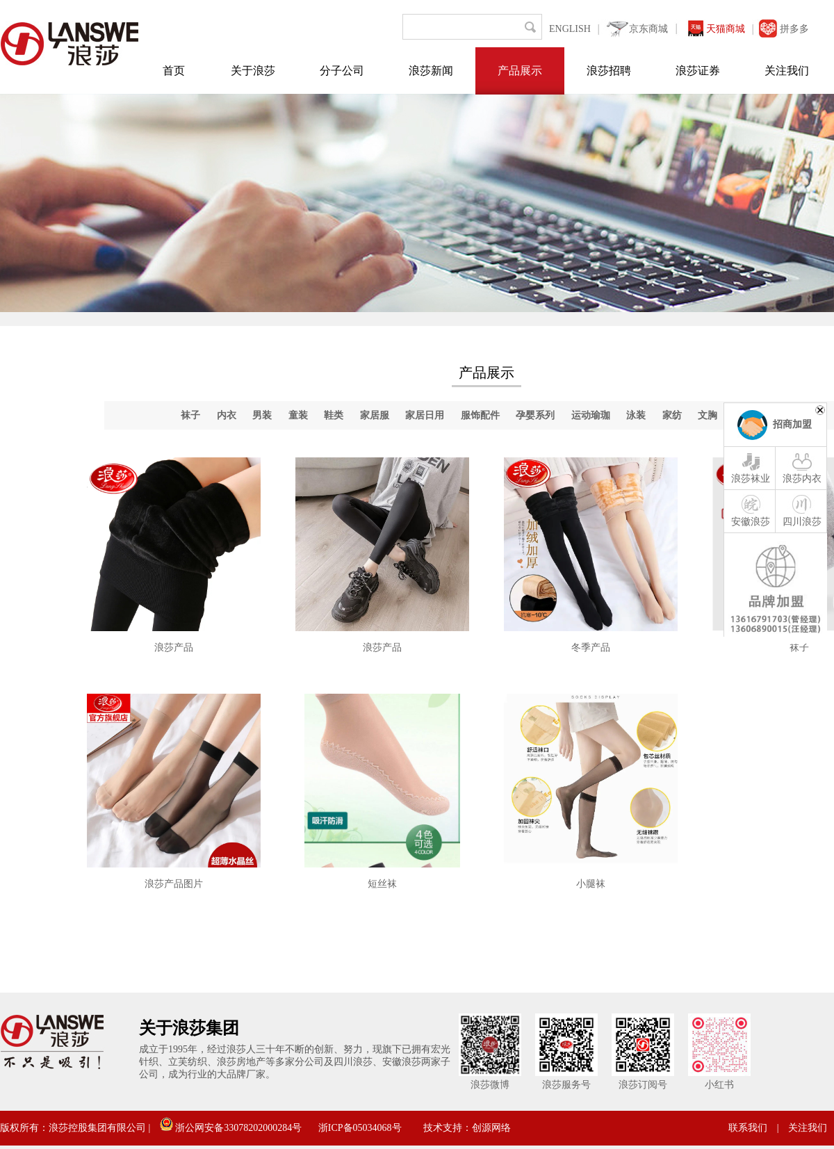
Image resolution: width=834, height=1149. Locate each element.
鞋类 (333, 415)
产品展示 (520, 70)
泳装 (636, 415)
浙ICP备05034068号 (360, 1128)
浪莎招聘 (609, 70)
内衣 (226, 415)
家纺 (672, 415)
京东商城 (648, 29)
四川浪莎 (802, 510)
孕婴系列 (535, 415)
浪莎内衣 (802, 467)
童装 (298, 415)
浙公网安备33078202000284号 (231, 1128)
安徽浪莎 (750, 510)
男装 (262, 415)
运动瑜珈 (590, 415)
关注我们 (786, 70)
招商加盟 (792, 424)
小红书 (719, 1084)
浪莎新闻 (431, 70)
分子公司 (342, 70)
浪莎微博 (490, 1084)
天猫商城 (725, 29)
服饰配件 (480, 415)
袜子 (190, 415)
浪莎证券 (698, 70)
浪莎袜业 (750, 467)
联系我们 (747, 1128)
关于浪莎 (253, 70)
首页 (174, 70)
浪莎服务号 (566, 1084)
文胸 (707, 415)
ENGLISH (570, 29)
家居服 (374, 415)
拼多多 (794, 29)
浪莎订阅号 (643, 1084)
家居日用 (424, 415)
